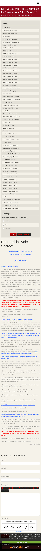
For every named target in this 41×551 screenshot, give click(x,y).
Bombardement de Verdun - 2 (11, 62)
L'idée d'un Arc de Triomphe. (11, 119)
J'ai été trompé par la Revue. (11, 157)
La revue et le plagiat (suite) (10, 162)
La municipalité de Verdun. (10, 108)
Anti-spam (4, 518)
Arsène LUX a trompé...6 (10, 188)
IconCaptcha (18, 531)
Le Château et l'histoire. (9, 85)
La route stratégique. (8, 125)
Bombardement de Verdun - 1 (11, 59)
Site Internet (5, 477)
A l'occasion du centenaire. (10, 31)
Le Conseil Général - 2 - (9, 136)
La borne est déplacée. (9, 151)
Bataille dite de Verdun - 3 (10, 51)
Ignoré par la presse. (8, 128)
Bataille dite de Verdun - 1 (10, 45)
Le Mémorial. (6, 122)
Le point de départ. (8, 102)
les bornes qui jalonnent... (10, 171)
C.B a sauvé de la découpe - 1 (11, 202)
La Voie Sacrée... (7, 142)
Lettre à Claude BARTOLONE (11, 199)
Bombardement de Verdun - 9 (11, 82)
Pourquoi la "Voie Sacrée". (10, 105)
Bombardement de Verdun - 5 (11, 71)
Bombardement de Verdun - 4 (11, 68)
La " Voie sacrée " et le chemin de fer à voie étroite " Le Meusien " (20, 10)
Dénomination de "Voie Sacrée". (12, 99)
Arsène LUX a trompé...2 (10, 177)
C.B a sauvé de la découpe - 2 (11, 205)
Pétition (5, 197)
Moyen (6, 221)
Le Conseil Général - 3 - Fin (10, 139)
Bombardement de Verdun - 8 (11, 79)
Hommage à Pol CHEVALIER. (11, 116)
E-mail (3, 468)
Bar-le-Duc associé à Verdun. (11, 96)
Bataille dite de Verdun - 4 (10, 53)
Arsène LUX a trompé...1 (10, 174)
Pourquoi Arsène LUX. (9, 194)
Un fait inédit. (6, 36)
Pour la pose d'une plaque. (10, 91)
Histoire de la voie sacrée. (10, 33)
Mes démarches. (7, 94)
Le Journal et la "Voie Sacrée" (11, 154)
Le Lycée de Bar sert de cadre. (11, 88)
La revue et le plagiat (9, 159)
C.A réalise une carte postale (11, 208)
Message (4, 485)
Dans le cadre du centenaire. (11, 148)
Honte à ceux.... (7, 131)
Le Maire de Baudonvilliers (10, 145)
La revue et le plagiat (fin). (10, 165)
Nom (2, 460)
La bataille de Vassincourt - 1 (11, 39)
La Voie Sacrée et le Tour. (10, 168)
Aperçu (5, 491)
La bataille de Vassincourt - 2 (11, 42)
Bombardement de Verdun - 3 (11, 65)
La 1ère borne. (7, 111)
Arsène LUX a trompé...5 (10, 185)
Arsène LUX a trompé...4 (10, 182)
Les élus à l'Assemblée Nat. (10, 191)
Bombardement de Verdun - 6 (11, 73)
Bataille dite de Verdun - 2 (10, 48)
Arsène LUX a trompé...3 (10, 179)
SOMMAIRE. (7, 28)
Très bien (6, 228)
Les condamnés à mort (9, 56)
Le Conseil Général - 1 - (9, 134)
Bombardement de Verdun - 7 (11, 76)
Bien (5, 225)
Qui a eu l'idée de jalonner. (10, 114)
